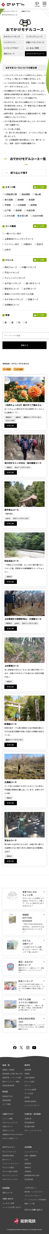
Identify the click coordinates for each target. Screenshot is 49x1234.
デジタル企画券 (30, 1089)
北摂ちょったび (8, 1130)
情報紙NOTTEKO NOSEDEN (12, 1134)
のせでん (13, 4)
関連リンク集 (30, 1203)
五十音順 (19, 369)
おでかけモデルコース (35, 53)
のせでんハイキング (12, 36)
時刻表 (5, 1091)
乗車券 (27, 1065)
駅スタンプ (6, 1159)
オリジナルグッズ (9, 1151)
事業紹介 (28, 1167)
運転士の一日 (7, 1192)
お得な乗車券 (30, 1077)
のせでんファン (8, 1147)
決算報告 (28, 1171)
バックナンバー (10, 42)
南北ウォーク (9, 53)
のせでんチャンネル (10, 1179)
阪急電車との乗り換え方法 (12, 1073)
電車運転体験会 (8, 1155)
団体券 (27, 1097)
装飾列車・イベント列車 (11, 1077)
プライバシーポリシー (33, 1195)
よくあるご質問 (32, 48)
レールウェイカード (32, 1105)
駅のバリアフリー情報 (10, 1081)
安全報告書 (29, 1179)
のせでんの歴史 (8, 1167)
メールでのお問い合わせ (11, 1207)
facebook (15, 1047)
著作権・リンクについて (34, 1191)
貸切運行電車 (30, 1126)
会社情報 (28, 1147)
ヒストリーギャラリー (10, 1163)
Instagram (28, 1047)
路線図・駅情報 (8, 1069)
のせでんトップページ (9, 11)
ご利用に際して (30, 1188)
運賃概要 (28, 1069)
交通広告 (28, 1118)
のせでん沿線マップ (10, 1138)
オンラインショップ (10, 1175)
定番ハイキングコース (35, 42)
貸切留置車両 (30, 1122)
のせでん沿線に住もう (34, 1209)
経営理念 (28, 1163)
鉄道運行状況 (7, 1096)
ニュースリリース (31, 1151)
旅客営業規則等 (8, 1085)
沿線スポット (7, 1126)
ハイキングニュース (34, 36)
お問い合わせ (7, 1198)
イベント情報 (7, 1118)
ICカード (28, 1085)
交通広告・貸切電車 (33, 1114)
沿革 (26, 1159)
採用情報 (6, 1188)
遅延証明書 (6, 1100)
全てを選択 (39, 187)
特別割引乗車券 (30, 1101)
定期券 (27, 1073)
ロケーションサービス (33, 1130)
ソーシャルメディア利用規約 (35, 1199)
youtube (34, 1047)
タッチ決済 (29, 1093)
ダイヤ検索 (6, 1104)
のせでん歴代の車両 (10, 1171)
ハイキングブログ (11, 48)
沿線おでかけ (25, 11)
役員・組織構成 (30, 1155)
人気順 (8, 369)
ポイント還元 (30, 1081)
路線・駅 (6, 1065)
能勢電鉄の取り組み (32, 1175)
